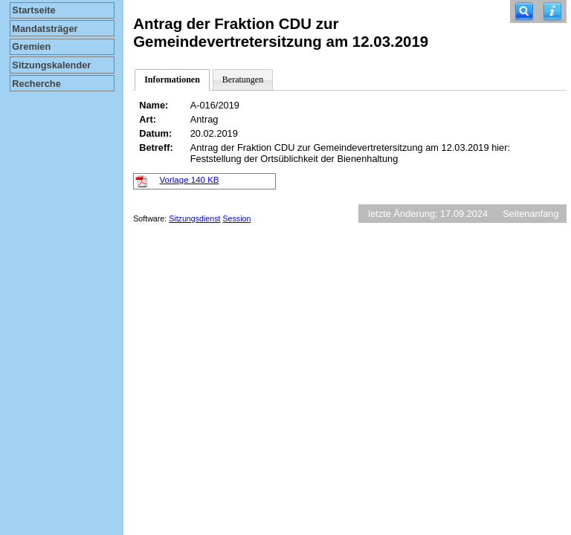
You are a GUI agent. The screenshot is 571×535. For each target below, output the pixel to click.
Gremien (31, 46)
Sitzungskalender (51, 65)
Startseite (33, 10)
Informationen (172, 79)
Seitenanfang (530, 213)
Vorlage (189, 179)
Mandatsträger (44, 28)
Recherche (36, 83)
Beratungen (242, 79)
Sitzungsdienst (194, 218)
